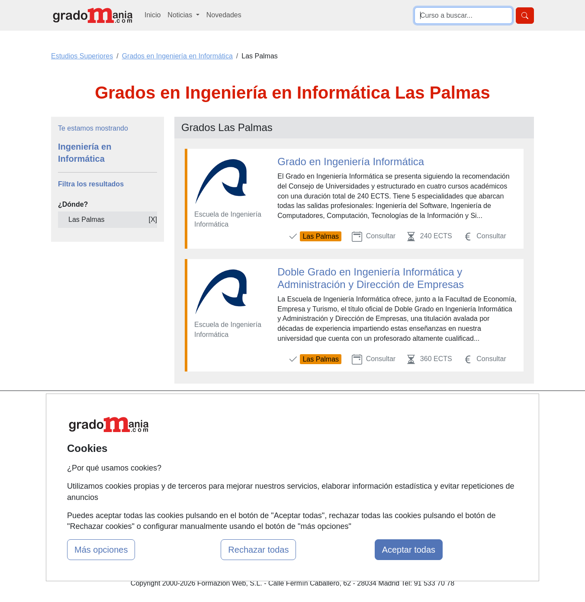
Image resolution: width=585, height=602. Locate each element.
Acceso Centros (205, 476)
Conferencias (284, 452)
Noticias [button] (180, 15)
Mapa (190, 409)
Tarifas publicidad (208, 442)
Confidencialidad (371, 425)
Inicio (153, 15)
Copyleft (358, 459)
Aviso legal (362, 442)
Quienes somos (205, 425)
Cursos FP (280, 435)
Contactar (361, 409)
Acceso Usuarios (207, 459)
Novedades (223, 15)
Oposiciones (283, 496)
